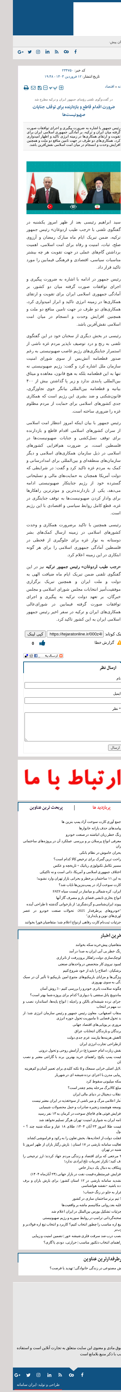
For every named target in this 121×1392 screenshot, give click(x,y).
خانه (108, 86)
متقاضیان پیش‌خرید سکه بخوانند (86, 945)
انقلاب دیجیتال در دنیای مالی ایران (84, 1094)
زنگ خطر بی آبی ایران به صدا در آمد (82, 951)
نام (106, 678)
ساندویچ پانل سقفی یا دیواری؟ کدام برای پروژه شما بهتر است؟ (63, 995)
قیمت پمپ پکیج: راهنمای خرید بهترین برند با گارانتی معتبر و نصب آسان (61, 1059)
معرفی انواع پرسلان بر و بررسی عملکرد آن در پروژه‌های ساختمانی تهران (60, 843)
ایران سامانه (14, 1384)
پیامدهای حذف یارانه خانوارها (87, 828)
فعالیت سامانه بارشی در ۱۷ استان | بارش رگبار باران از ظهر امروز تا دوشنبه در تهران (61, 1147)
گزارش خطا (91, 642)
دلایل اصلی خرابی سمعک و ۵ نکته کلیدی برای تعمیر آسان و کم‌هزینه (60, 1068)
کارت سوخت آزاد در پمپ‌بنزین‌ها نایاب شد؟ (77, 885)
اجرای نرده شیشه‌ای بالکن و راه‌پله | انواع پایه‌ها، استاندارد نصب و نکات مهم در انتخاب (61, 1004)
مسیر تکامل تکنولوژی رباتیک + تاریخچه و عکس (74, 865)
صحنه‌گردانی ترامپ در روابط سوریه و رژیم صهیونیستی (69, 1218)
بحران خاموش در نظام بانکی (87, 852)
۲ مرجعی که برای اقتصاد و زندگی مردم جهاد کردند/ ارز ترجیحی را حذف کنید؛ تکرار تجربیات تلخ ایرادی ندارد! (61, 1158)
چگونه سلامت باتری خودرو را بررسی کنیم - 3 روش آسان (68, 988)
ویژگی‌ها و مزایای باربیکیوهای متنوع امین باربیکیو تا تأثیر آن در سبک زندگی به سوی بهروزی (61, 979)
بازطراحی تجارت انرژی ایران (88, 1044)
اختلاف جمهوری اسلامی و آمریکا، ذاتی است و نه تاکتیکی (67, 872)
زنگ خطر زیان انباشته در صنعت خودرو (80, 834)
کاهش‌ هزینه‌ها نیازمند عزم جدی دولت (81, 1037)
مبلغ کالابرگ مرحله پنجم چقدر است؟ (82, 1088)
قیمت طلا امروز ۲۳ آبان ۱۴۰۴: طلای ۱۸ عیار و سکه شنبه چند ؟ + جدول (61, 1129)
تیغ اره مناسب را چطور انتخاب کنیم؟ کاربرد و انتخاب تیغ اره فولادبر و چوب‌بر (61, 1227)
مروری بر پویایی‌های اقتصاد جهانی (84, 1024)
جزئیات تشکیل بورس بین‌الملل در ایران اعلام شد (73, 1211)
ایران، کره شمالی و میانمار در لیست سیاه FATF (74, 891)
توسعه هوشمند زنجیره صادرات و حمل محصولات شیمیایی (67, 1107)
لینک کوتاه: (101, 634)
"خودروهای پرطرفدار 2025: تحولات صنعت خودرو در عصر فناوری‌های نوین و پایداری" (60, 913)
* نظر (103, 708)
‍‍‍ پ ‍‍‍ (40, 87)
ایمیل (104, 693)
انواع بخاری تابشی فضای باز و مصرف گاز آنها (75, 898)
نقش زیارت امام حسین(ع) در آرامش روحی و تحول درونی (67, 1050)
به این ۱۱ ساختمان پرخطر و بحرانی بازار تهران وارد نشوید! (66, 878)
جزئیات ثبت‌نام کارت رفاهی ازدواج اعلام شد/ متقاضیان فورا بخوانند (60, 922)
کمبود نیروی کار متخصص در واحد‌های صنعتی (77, 964)
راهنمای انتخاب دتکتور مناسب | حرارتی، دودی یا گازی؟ (70, 1242)
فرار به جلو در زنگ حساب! (89, 1192)
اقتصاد (96, 86)
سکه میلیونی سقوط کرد (91, 1081)
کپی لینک (22, 634)
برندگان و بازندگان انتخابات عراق (85, 1031)
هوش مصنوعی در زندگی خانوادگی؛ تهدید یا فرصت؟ (74, 1268)
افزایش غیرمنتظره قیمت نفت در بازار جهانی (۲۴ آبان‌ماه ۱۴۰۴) (63, 1174)
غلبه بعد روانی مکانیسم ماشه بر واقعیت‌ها (79, 1205)
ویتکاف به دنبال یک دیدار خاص (87, 1167)
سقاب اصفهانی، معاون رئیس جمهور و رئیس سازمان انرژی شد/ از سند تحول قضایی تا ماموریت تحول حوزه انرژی (61, 1015)
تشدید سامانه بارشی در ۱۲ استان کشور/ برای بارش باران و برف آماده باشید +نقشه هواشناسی (61, 1183)
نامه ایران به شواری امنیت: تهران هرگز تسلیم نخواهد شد (67, 1120)
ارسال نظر (94, 668)
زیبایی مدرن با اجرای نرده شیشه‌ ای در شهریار (75, 1075)
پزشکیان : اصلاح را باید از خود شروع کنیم (79, 970)
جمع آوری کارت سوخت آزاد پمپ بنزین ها (78, 822)
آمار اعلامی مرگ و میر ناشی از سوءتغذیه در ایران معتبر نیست (64, 1100)
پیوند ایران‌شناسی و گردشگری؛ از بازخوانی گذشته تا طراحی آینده (61, 904)
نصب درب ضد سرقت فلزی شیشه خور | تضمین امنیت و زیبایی (64, 1236)
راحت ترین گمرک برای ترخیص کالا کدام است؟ (74, 859)
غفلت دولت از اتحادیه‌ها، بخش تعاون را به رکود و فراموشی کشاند (61, 1138)
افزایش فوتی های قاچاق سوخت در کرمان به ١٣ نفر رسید (67, 1113)
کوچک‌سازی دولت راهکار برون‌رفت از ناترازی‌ (76, 957)
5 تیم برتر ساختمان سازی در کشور (84, 1198)
